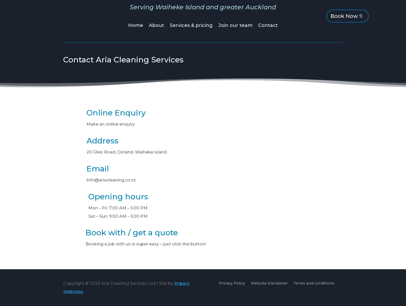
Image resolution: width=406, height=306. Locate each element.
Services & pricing (191, 26)
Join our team (235, 26)
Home (135, 26)
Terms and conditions (313, 283)
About (156, 26)
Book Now (344, 16)
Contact (268, 26)
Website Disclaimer (269, 283)
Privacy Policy (232, 283)
